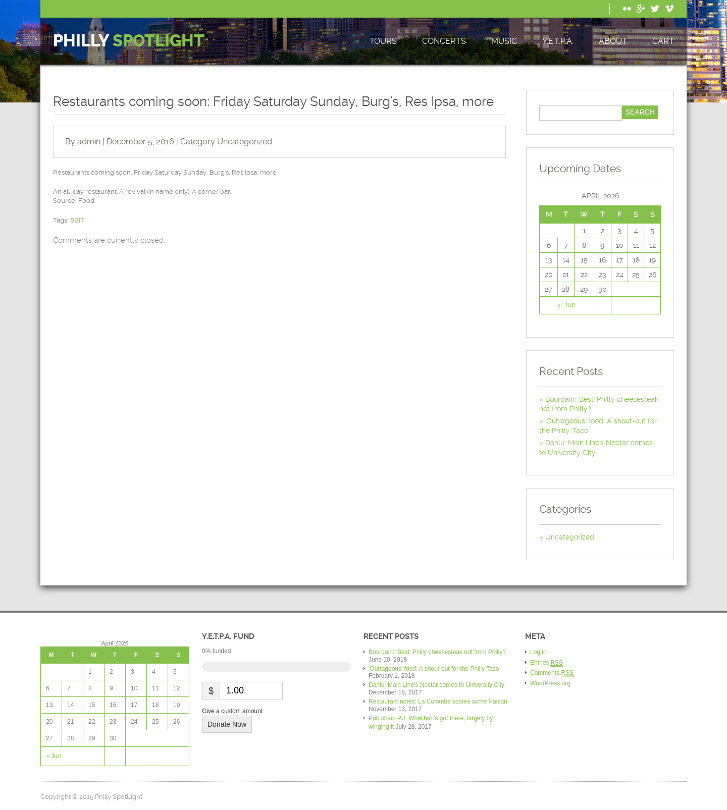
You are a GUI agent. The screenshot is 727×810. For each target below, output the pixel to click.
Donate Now (226, 724)
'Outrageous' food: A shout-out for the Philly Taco (434, 668)
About (613, 41)
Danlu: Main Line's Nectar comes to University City (436, 684)
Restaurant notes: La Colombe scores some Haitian (438, 701)
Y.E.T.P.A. (558, 41)
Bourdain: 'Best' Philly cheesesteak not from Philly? (437, 652)
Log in (538, 652)
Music (504, 41)
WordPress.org (550, 683)
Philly (128, 41)
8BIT (77, 220)
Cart (663, 41)
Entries (546, 663)
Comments (552, 673)
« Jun (567, 305)
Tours (383, 41)
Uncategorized (244, 141)
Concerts (444, 41)
